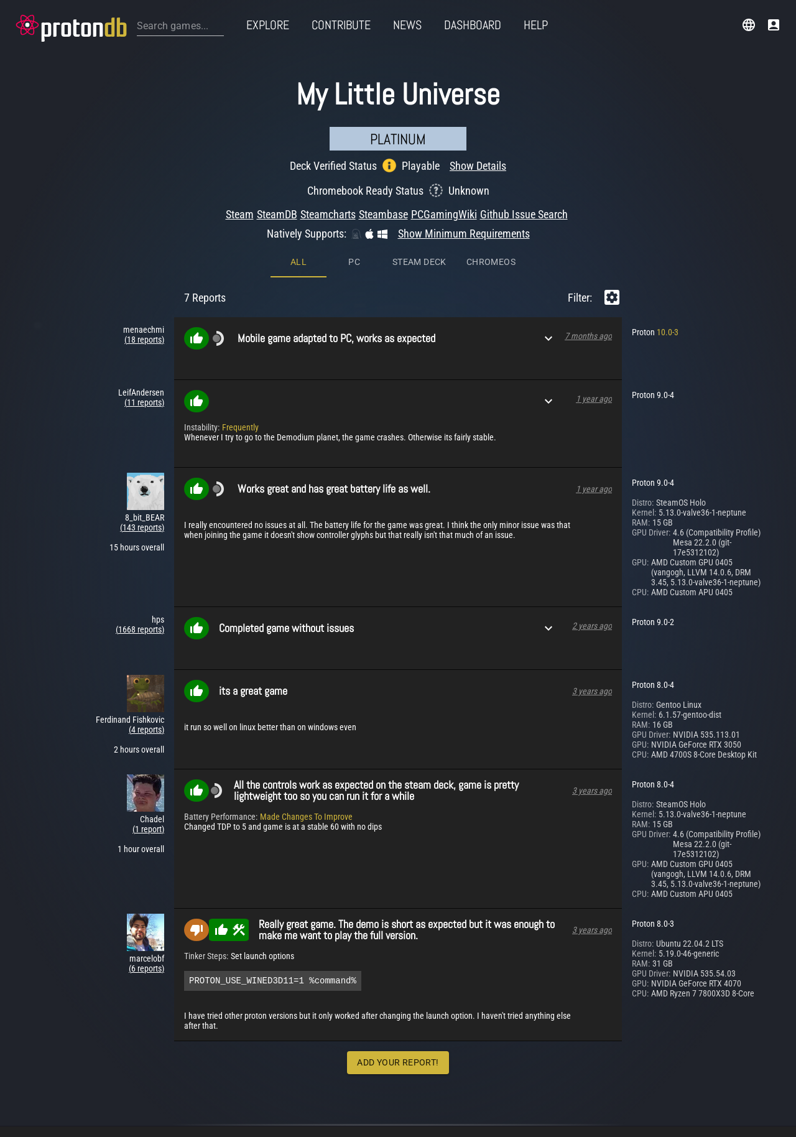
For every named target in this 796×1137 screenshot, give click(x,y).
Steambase (383, 214)
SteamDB (277, 214)
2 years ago (592, 626)
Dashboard (472, 25)
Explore (267, 25)
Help (536, 25)
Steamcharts (328, 214)
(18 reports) (144, 340)
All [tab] (298, 262)
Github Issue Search (524, 214)
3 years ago (592, 691)
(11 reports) (144, 402)
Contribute (341, 25)
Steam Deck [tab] (419, 262)
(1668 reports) (140, 629)
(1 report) (148, 829)
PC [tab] (354, 262)
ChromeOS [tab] (491, 262)
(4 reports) (146, 730)
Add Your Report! (397, 1064)
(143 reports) (142, 527)
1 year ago (594, 399)
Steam (240, 214)
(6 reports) (146, 968)
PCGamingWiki (444, 214)
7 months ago (588, 336)
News (407, 25)
